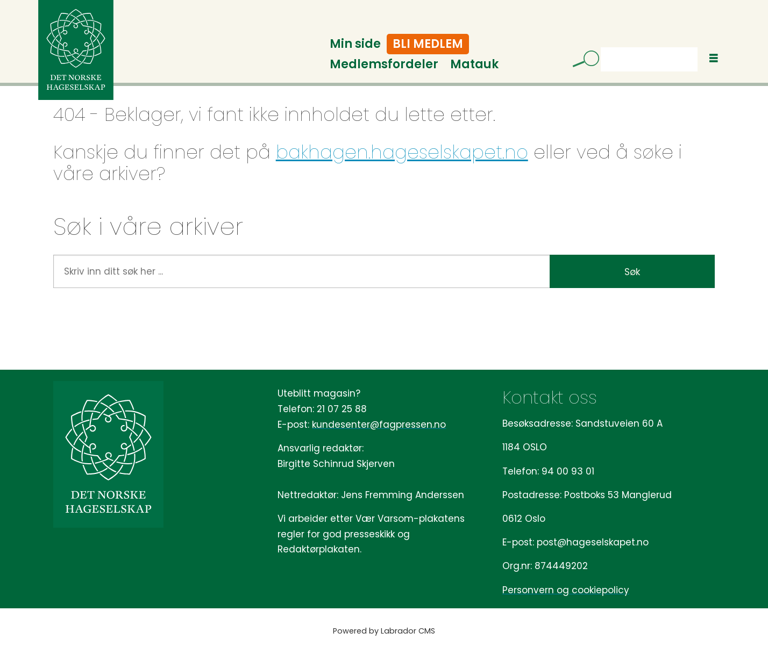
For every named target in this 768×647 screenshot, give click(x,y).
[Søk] (582, 60)
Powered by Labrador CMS (384, 631)
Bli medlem (428, 43)
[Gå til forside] (75, 50)
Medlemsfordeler (384, 64)
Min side (355, 43)
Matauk (474, 64)
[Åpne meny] (713, 58)
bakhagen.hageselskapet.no (402, 152)
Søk (632, 271)
